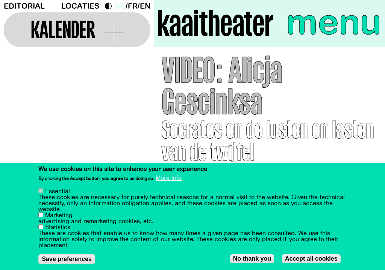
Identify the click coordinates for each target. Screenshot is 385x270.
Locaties (80, 6)
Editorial (24, 6)
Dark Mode (110, 6)
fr (133, 6)
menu (333, 22)
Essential (57, 192)
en (145, 6)
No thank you (252, 259)
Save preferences (67, 259)
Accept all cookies (311, 259)
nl (120, 6)
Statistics (57, 228)
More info (169, 179)
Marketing (59, 216)
